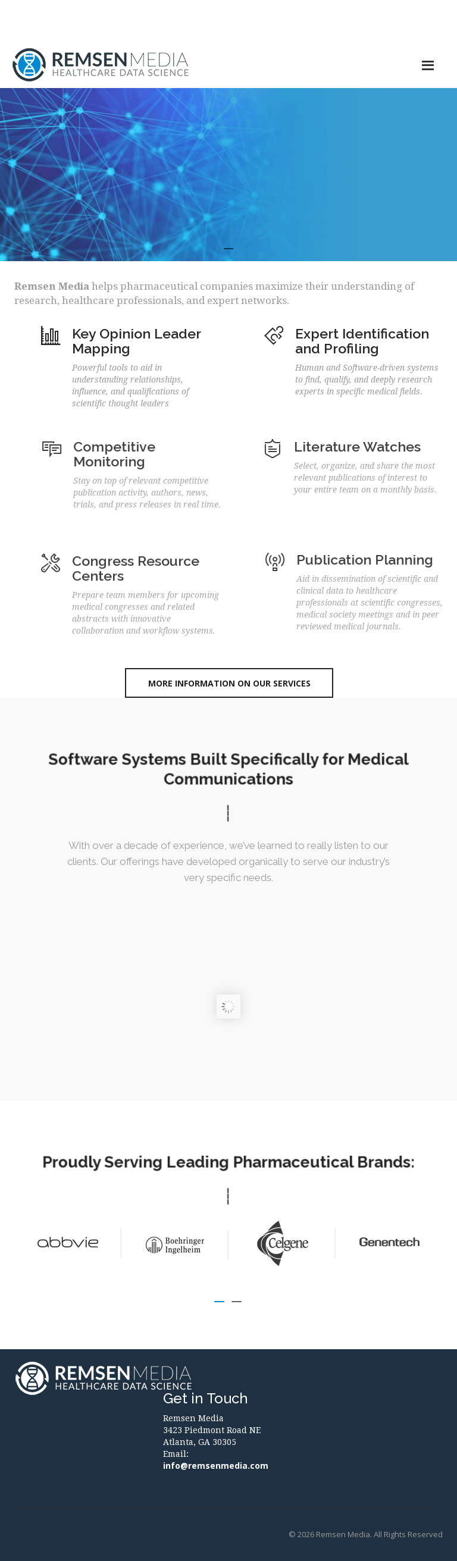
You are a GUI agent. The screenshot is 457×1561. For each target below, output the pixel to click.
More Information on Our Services (229, 683)
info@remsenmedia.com (215, 1465)
